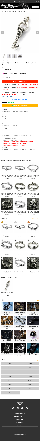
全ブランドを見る (35, 218)
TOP (1, 9)
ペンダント (30, 363)
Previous (2, 32)
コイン (10, 388)
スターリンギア (10, 9)
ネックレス (10, 367)
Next (37, 32)
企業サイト (20, 429)
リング (10, 363)
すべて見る (37, 300)
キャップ (10, 384)
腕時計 (29, 384)
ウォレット (30, 376)
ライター (30, 380)
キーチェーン (10, 376)
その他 (10, 392)
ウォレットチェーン (30, 372)
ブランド (5, 9)
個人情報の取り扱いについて (20, 416)
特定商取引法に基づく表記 (20, 413)
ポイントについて (20, 422)
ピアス (29, 367)
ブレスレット (10, 372)
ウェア (29, 388)
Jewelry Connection (20, 1)
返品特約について (20, 419)
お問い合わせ (20, 425)
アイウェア (10, 380)
